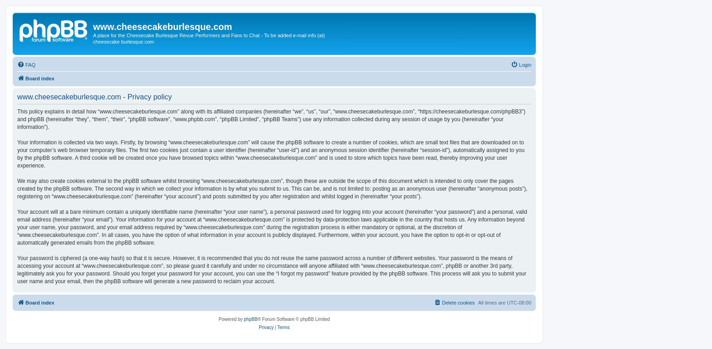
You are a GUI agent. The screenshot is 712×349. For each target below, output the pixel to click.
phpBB (250, 319)
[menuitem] (26, 64)
